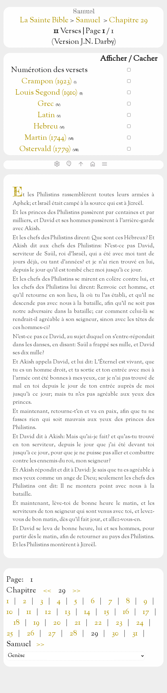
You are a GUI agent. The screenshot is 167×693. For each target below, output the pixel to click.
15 (106, 612)
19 (36, 622)
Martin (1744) (46, 138)
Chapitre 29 (128, 20)
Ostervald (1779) (45, 149)
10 (9, 612)
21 (77, 622)
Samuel (88, 20)
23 (119, 622)
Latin (46, 115)
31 (135, 633)
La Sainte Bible (45, 20)
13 (67, 612)
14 (87, 612)
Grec (46, 104)
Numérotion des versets (49, 70)
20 (57, 622)
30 (115, 633)
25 (9, 633)
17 (146, 612)
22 (98, 622)
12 (48, 612)
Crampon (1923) (47, 81)
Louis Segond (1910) (47, 92)
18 (16, 622)
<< (47, 590)
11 (28, 612)
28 (73, 633)
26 (30, 633)
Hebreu (46, 126)
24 (140, 622)
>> (76, 590)
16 (126, 612)
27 (52, 633)
